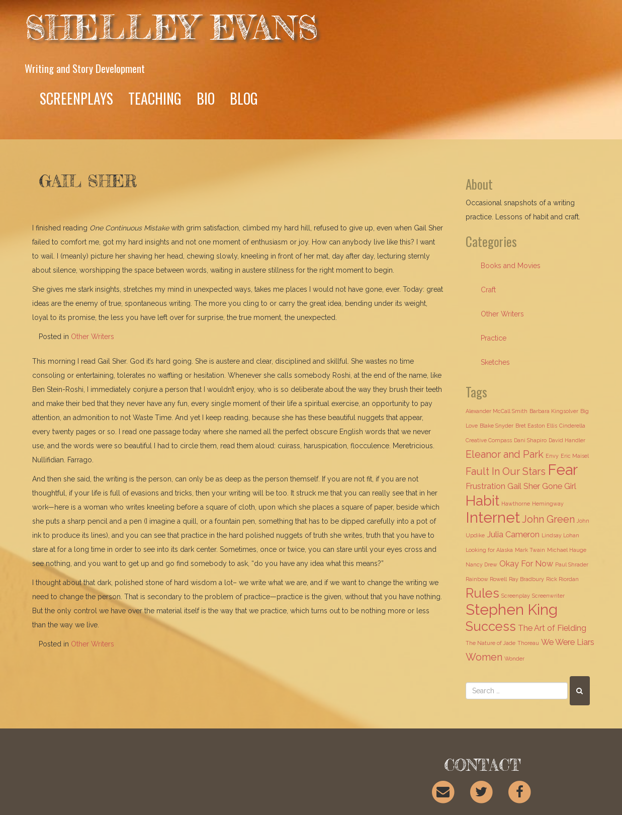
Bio (206, 98)
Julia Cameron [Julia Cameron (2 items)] (513, 534)
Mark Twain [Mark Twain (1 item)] (530, 550)
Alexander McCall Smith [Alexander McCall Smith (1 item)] (496, 411)
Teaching (155, 98)
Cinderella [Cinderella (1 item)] (572, 426)
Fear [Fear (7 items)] (563, 469)
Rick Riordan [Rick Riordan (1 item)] (562, 579)
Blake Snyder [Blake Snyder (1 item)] (496, 426)
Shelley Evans (171, 27)
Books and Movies (511, 266)
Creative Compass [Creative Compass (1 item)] (489, 440)
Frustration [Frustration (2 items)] (485, 486)
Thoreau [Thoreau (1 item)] (528, 643)
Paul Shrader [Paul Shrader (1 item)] (571, 564)
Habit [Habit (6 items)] (482, 501)
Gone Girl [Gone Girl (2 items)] (559, 486)
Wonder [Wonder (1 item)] (514, 659)
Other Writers (92, 337)
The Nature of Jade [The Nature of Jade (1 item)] (490, 643)
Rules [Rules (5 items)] (482, 593)
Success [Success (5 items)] (491, 626)
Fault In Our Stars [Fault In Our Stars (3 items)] (506, 471)
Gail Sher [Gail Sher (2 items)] (523, 486)
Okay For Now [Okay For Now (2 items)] (526, 563)
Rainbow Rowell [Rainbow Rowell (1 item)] (486, 579)
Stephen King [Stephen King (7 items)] (512, 609)
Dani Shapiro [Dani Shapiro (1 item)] (530, 440)
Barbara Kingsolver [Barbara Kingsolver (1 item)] (553, 411)
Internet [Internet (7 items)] (493, 517)
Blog (244, 98)
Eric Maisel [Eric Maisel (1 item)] (575, 456)
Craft (488, 290)
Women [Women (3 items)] (484, 657)
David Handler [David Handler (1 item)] (567, 440)
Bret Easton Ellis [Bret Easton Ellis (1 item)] (536, 426)
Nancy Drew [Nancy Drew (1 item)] (481, 564)
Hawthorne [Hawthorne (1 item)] (515, 504)
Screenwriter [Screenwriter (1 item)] (548, 596)
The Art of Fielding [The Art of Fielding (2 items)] (552, 628)
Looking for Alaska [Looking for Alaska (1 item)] (489, 550)
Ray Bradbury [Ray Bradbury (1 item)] (526, 579)
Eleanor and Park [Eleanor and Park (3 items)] (505, 454)
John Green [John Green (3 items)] (548, 519)
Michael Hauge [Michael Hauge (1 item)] (566, 550)
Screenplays (76, 98)
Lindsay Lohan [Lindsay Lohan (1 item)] (560, 535)
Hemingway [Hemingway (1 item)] (548, 504)
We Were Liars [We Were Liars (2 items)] (567, 642)
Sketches (495, 362)
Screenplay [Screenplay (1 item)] (515, 596)
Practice (493, 338)
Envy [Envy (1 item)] (552, 456)
